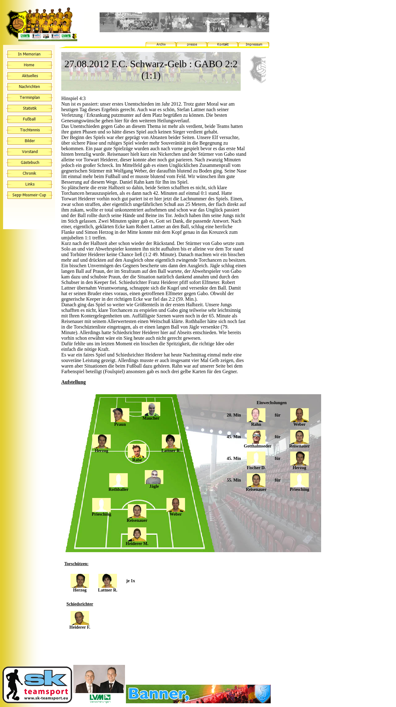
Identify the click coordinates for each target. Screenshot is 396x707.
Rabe (137, 458)
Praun (120, 422)
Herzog (101, 449)
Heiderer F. (79, 625)
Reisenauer (137, 518)
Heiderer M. (137, 542)
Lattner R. (171, 449)
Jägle (154, 484)
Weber (175, 512)
